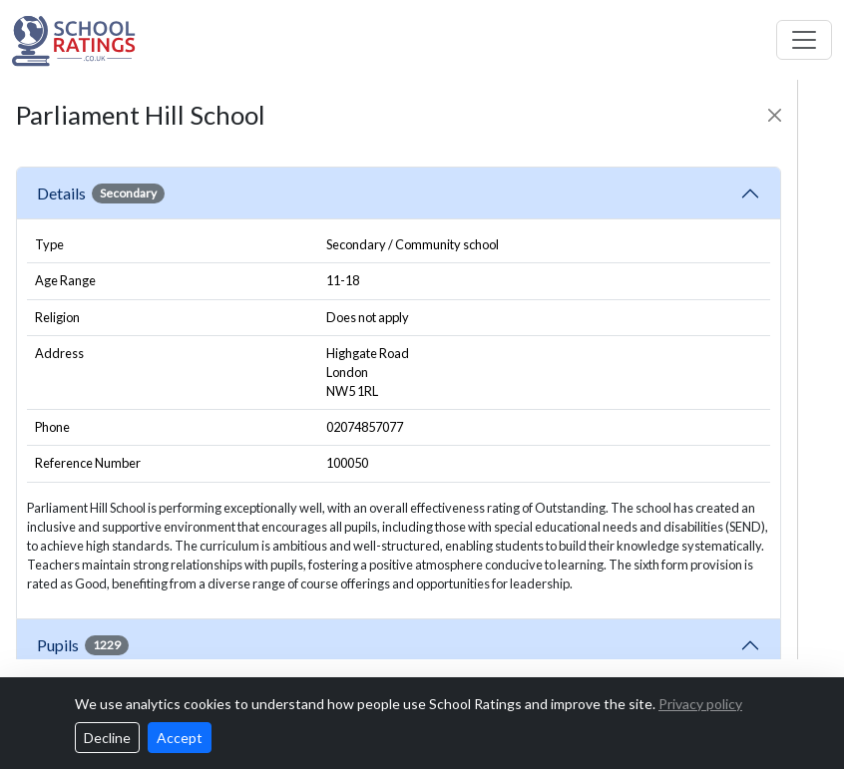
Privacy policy (700, 703)
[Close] (774, 115)
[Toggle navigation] (804, 40)
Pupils (83, 645)
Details (101, 193)
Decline (107, 737)
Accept (180, 737)
